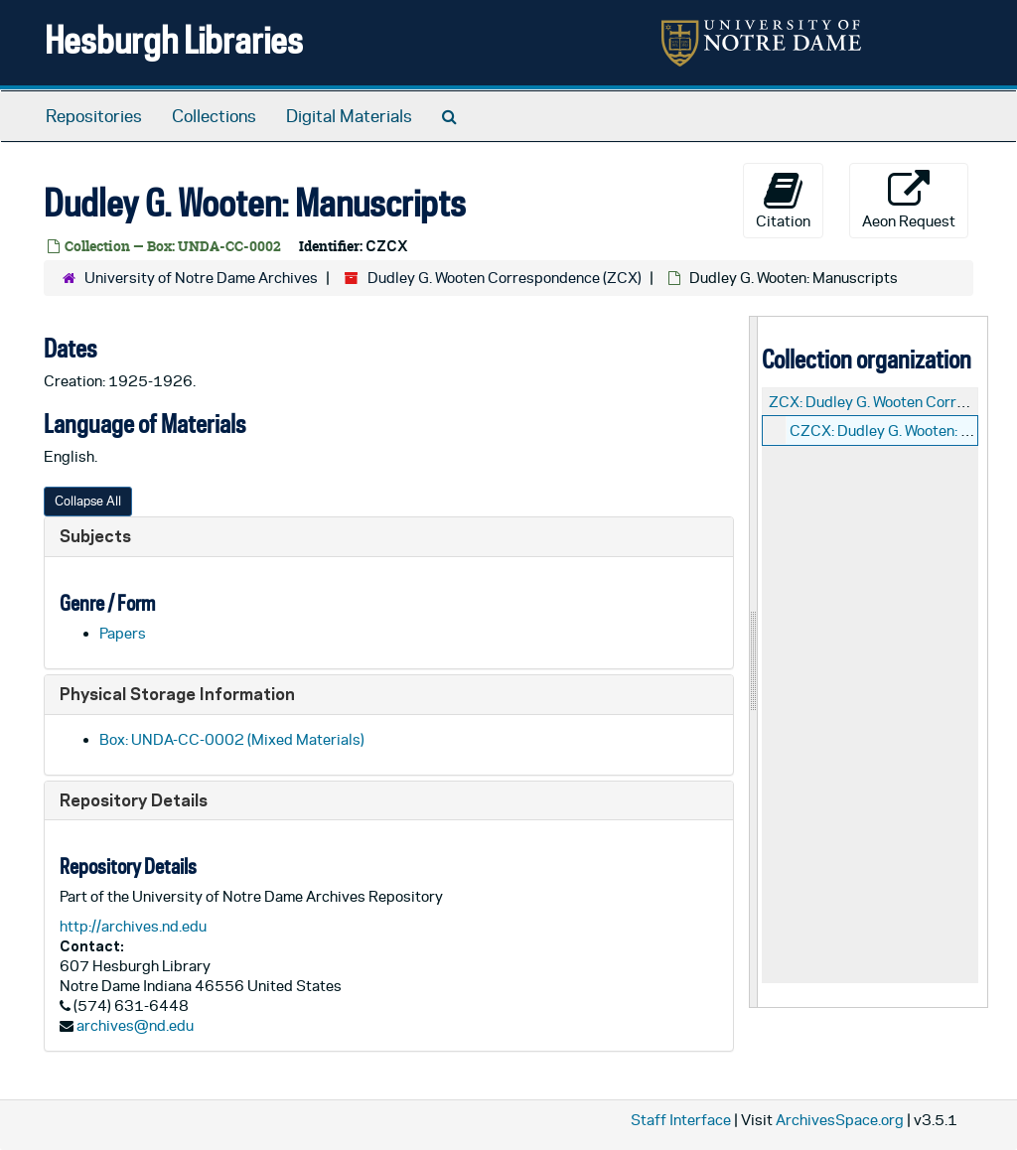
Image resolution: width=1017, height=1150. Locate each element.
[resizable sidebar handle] (754, 662)
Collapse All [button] (88, 501)
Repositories (94, 116)
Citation (783, 199)
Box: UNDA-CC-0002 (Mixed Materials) (231, 739)
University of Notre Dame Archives (201, 277)
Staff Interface (681, 1119)
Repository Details (134, 800)
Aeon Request (908, 199)
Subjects (95, 535)
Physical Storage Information (177, 693)
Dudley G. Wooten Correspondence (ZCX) (504, 277)
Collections (214, 116)
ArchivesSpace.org (840, 1119)
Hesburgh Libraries (174, 39)
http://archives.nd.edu (133, 926)
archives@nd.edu (135, 1025)
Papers (122, 633)
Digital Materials (349, 116)
